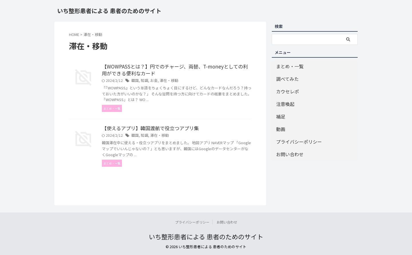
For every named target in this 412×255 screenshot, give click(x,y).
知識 (143, 81)
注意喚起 (283, 100)
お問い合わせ (287, 145)
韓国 (134, 81)
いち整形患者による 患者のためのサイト (109, 11)
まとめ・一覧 (287, 65)
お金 (152, 81)
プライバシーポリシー (294, 134)
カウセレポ (285, 88)
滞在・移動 (166, 81)
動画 (280, 122)
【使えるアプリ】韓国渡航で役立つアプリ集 (147, 129)
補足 (280, 111)
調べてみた (285, 77)
